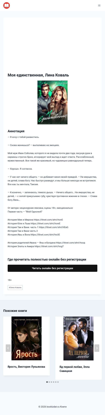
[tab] (47, 382)
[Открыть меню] (99, 5)
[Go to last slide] (8, 348)
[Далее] (96, 348)
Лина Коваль (15, 287)
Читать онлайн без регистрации (52, 268)
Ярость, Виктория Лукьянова (26, 366)
